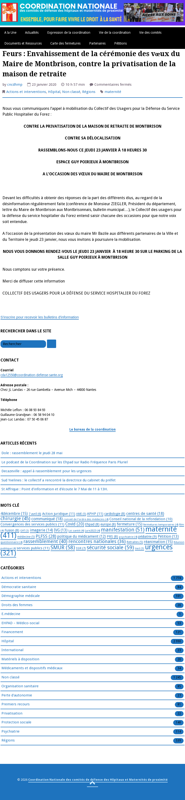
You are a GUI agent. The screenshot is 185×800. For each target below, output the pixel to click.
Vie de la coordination (115, 32)
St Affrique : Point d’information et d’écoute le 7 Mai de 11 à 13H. (54, 489)
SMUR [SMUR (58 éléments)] (63, 547)
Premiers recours (15, 704)
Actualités (32, 32)
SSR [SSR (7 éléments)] (81, 548)
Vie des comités (150, 32)
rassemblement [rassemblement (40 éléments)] (45, 541)
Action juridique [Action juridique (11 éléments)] (58, 513)
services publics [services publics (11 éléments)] (33, 548)
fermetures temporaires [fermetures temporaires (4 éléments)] (160, 524)
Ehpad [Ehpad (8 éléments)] (92, 524)
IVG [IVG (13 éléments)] (60, 530)
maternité (113, 92)
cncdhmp (14, 84)
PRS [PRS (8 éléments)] (112, 536)
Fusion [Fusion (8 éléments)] (12, 530)
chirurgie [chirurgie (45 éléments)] (15, 518)
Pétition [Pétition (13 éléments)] (168, 536)
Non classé (71, 92)
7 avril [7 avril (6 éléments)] (35, 514)
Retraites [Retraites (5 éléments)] (135, 542)
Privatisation (11, 713)
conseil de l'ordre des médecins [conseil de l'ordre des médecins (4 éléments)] (86, 519)
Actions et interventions (26, 92)
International (12, 650)
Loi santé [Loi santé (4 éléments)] (76, 530)
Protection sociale (16, 722)
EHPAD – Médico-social (20, 623)
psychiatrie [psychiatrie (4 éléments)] (128, 536)
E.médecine (10, 614)
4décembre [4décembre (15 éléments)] (14, 513)
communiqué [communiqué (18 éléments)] (47, 518)
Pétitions (120, 43)
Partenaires (97, 43)
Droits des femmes (17, 605)
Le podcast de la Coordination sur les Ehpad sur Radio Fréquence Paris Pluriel (64, 462)
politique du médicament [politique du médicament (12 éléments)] (81, 536)
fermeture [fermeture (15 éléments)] (129, 524)
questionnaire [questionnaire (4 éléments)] (11, 542)
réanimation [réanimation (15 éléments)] (158, 541)
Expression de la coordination (68, 32)
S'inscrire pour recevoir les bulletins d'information (39, 317)
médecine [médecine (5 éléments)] (26, 536)
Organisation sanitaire (20, 686)
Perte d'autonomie (16, 695)
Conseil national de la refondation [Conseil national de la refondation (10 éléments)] (140, 519)
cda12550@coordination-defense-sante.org (31, 375)
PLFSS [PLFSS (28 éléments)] (46, 536)
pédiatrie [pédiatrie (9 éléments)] (147, 536)
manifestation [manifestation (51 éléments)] (123, 530)
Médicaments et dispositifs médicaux (32, 668)
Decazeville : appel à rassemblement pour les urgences (46, 471)
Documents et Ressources (23, 43)
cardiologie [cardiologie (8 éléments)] (114, 514)
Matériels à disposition (20, 659)
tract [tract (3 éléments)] (139, 548)
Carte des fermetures (65, 43)
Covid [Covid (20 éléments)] (74, 524)
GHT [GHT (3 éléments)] (24, 530)
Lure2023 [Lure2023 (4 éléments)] (92, 530)
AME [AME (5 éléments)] (81, 514)
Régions (88, 92)
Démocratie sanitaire (18, 587)
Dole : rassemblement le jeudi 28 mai (31, 453)
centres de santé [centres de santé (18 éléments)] (145, 513)
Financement (12, 632)
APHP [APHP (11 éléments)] (95, 513)
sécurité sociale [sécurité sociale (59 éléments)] (110, 547)
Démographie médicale (20, 596)
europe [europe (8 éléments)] (108, 524)
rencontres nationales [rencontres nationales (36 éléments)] (97, 541)
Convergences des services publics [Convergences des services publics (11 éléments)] (32, 524)
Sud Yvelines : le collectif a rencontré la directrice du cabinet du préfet (58, 480)
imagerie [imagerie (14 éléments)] (41, 530)
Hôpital (54, 92)
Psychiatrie (10, 731)
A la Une (10, 32)
